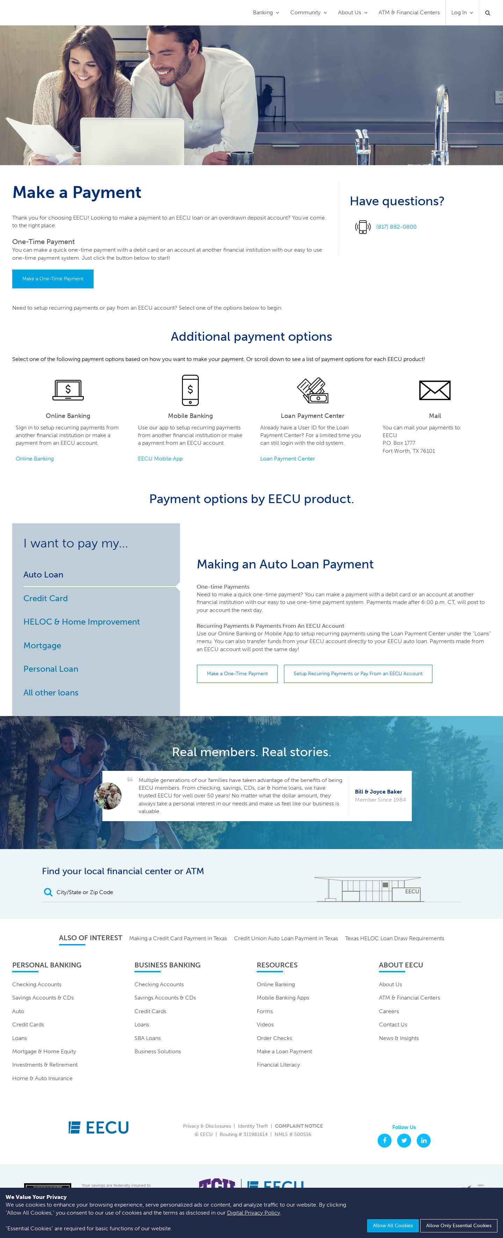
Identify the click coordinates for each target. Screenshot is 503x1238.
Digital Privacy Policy (253, 1212)
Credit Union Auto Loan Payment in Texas (286, 938)
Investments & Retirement (45, 1064)
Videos (265, 1024)
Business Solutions (157, 1051)
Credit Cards (28, 1024)
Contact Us (393, 1024)
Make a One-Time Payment (52, 279)
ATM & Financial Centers (409, 12)
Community (305, 12)
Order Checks (274, 1038)
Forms (265, 1011)
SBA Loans (147, 1038)
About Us (349, 12)
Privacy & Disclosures (207, 1126)
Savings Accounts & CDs (43, 997)
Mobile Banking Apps (283, 997)
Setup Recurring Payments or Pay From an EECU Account (358, 674)
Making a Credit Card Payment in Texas (178, 938)
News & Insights (399, 1038)
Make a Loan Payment (284, 1051)
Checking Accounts (36, 984)
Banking (263, 12)
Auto (18, 1011)
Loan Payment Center (287, 458)
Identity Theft (253, 1126)
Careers (389, 1011)
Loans (19, 1038)
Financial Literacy (278, 1064)
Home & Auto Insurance (42, 1078)
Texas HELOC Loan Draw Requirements (394, 938)
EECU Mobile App (160, 458)
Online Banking (35, 458)
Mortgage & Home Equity (44, 1051)
